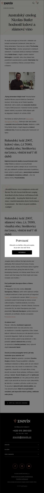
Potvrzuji (22, 252)
